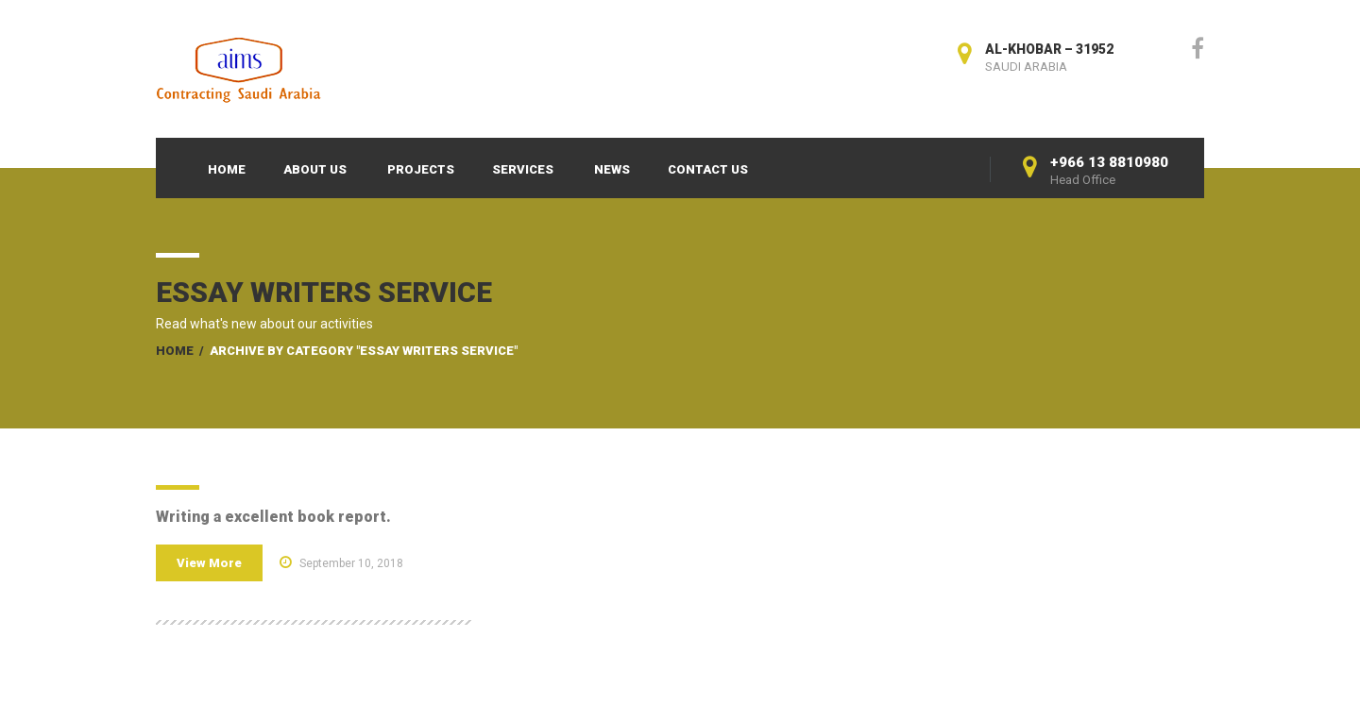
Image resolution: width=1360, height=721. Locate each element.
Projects (420, 169)
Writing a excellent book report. (273, 517)
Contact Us (708, 169)
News (612, 169)
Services (522, 169)
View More (209, 563)
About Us (315, 169)
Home (227, 169)
